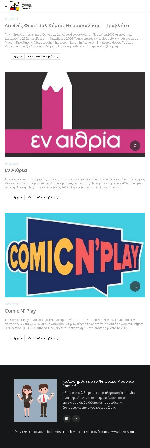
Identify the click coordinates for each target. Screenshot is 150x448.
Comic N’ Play (20, 311)
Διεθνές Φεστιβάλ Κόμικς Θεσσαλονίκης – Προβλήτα (67, 25)
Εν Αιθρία (16, 170)
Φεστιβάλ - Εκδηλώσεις (43, 56)
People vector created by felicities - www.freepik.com (99, 432)
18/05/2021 (11, 19)
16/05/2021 (11, 163)
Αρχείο (17, 56)
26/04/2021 (11, 304)
